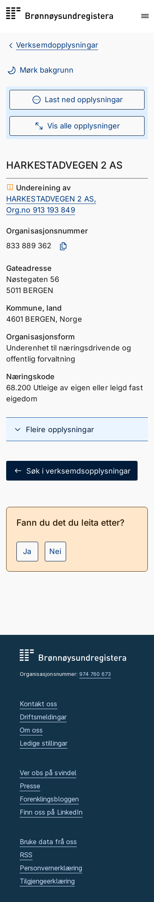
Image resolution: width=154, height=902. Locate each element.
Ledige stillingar (44, 743)
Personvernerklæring (51, 868)
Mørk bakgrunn (40, 70)
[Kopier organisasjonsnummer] (63, 246)
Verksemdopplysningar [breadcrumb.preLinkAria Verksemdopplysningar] (57, 45)
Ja (27, 551)
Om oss (31, 730)
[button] (145, 16)
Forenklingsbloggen (49, 799)
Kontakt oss (38, 704)
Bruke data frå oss (48, 842)
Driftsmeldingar (43, 717)
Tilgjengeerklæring (47, 881)
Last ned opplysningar (77, 100)
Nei (55, 551)
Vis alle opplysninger (77, 126)
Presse (30, 786)
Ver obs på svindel (48, 773)
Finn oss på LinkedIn (51, 812)
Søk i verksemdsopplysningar (72, 471)
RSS (26, 855)
